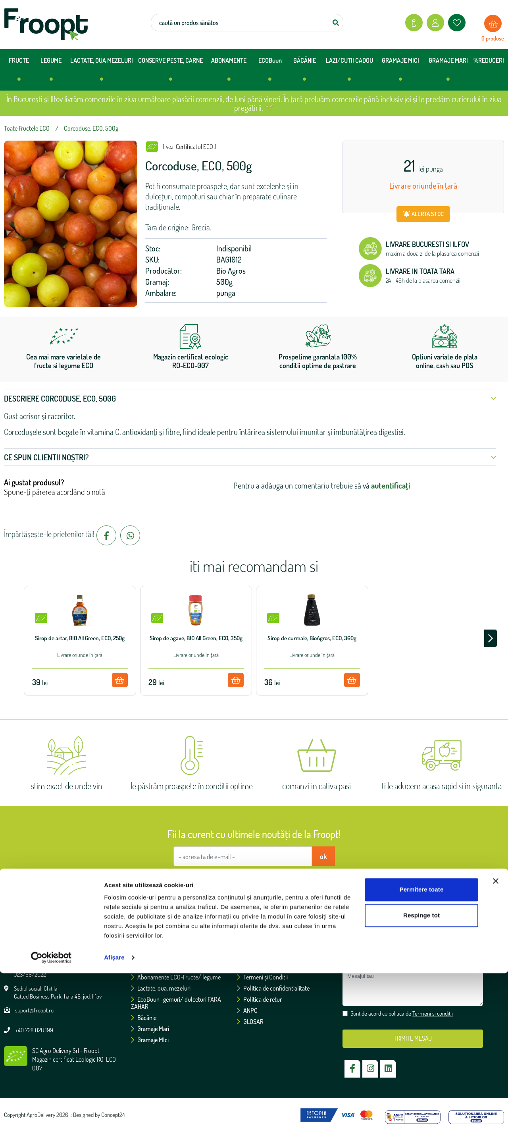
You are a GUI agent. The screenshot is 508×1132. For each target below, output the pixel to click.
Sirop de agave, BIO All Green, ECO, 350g (196, 638)
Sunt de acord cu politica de (258, 880)
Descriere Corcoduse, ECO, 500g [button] (250, 398)
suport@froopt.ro (34, 1010)
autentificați (390, 485)
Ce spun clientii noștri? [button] (250, 457)
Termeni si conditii (294, 880)
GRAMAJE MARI (448, 72)
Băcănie (143, 1018)
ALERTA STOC (423, 214)
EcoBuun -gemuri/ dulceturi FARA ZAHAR (176, 1002)
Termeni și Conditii (262, 977)
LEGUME (51, 72)
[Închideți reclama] (495, 1040)
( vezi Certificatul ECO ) (189, 147)
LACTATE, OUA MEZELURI (101, 72)
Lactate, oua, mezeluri (160, 988)
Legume (144, 966)
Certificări (252, 955)
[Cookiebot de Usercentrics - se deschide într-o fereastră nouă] (51, 1116)
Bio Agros (231, 270)
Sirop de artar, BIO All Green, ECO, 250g (80, 638)
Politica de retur (259, 999)
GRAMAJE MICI (400, 72)
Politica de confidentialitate (273, 988)
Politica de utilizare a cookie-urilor (281, 966)
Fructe (141, 955)
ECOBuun (270, 72)
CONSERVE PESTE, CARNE (170, 72)
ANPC (247, 1010)
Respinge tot (421, 1074)
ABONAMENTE (228, 72)
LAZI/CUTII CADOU (349, 72)
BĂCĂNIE (304, 72)
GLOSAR (250, 1022)
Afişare (114, 1116)
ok (323, 856)
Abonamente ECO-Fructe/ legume (176, 977)
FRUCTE (19, 72)
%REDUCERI (488, 60)
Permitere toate (422, 1048)
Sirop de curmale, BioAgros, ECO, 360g (311, 638)
